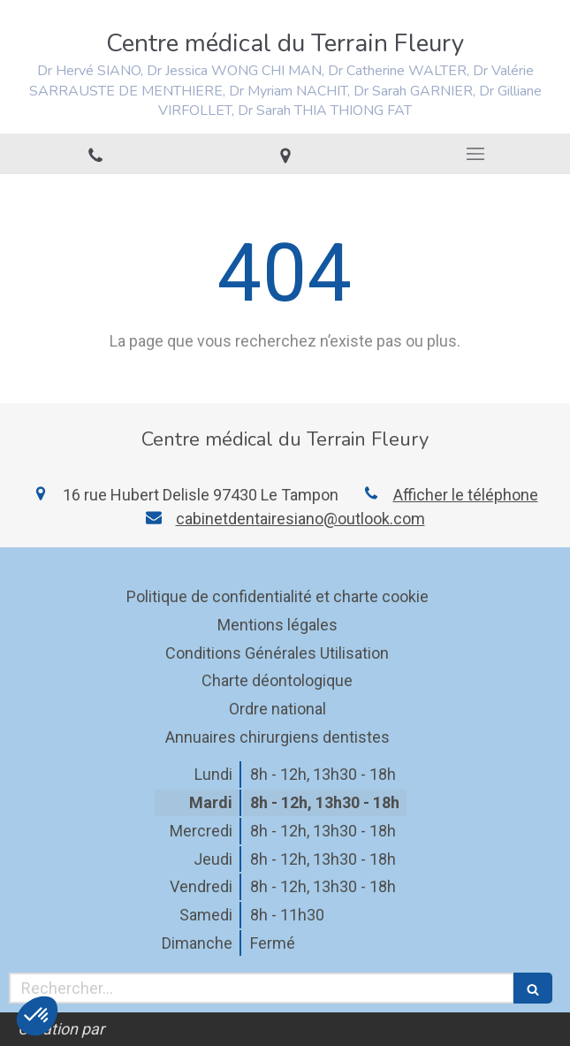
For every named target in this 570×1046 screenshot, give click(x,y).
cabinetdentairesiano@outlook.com (300, 518)
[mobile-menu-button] (475, 154)
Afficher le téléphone (465, 494)
